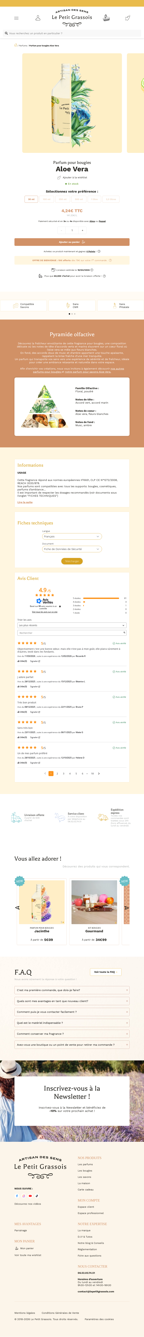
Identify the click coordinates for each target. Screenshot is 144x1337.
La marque (84, 1230)
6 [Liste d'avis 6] (82, 773)
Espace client (86, 1206)
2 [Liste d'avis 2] (57, 773)
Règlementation (87, 1249)
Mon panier (24, 1248)
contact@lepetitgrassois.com (96, 1291)
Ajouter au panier (69, 242)
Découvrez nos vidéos (27, 1203)
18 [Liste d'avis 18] (92, 773)
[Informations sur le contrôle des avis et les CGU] (60, 606)
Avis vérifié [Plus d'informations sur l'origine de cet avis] (121, 643)
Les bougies (85, 1170)
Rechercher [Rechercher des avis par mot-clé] (70, 633)
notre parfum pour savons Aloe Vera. (88, 371)
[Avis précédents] (45, 773)
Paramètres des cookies (99, 1319)
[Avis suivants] (99, 773)
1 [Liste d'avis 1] (51, 773)
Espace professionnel (91, 1213)
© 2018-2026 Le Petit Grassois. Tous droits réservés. (46, 1319)
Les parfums (85, 1164)
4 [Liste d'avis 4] (70, 773)
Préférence (87, 191)
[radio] (31, 199)
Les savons (84, 1176)
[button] (69, 314)
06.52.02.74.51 (86, 1272)
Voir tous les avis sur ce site (44, 612)
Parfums (23, 45)
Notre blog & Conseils (91, 1243)
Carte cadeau (86, 1189)
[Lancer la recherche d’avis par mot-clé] (124, 633)
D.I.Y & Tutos (85, 1236)
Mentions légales (24, 1312)
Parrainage (20, 1230)
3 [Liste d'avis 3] (63, 773)
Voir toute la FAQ (105, 971)
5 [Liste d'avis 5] (76, 773)
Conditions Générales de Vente (60, 1312)
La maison (84, 1183)
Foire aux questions (89, 1255)
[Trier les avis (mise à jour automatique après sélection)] (72, 625)
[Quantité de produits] (72, 230)
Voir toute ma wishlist (27, 1255)
